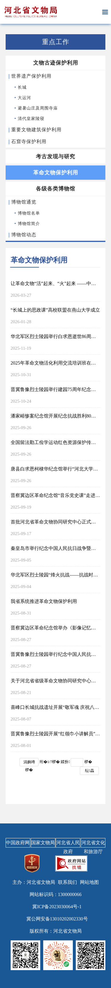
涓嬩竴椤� (29, 763)
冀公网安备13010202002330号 (57, 918)
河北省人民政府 (68, 844)
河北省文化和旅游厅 (93, 844)
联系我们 (67, 882)
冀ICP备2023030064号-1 (56, 906)
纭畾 (89, 770)
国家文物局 (43, 842)
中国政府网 (18, 842)
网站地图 (89, 882)
